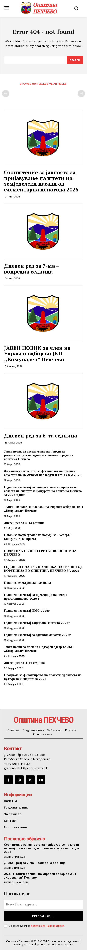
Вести (7, 856)
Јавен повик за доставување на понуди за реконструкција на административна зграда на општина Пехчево (38, 455)
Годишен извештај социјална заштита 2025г (37, 623)
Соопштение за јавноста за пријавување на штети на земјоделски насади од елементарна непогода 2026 (41, 181)
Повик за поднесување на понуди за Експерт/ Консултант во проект (37, 537)
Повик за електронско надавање (27, 583)
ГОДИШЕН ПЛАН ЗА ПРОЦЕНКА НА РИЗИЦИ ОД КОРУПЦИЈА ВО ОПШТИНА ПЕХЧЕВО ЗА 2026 (43, 569)
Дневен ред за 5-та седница (24, 523)
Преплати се (43, 916)
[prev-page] (5, 93)
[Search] (75, 60)
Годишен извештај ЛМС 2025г (27, 610)
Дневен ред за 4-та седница (24, 663)
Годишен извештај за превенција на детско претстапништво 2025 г (35, 596)
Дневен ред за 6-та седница (40, 435)
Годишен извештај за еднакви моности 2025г (37, 635)
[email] (43, 904)
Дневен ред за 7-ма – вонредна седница (31, 268)
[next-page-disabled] (81, 93)
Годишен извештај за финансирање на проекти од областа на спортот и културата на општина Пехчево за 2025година (43, 491)
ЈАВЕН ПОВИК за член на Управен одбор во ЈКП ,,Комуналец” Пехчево (37, 353)
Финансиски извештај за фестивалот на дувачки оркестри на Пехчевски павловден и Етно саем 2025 (42, 473)
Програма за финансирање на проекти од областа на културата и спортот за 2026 (42, 677)
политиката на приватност (47, 925)
